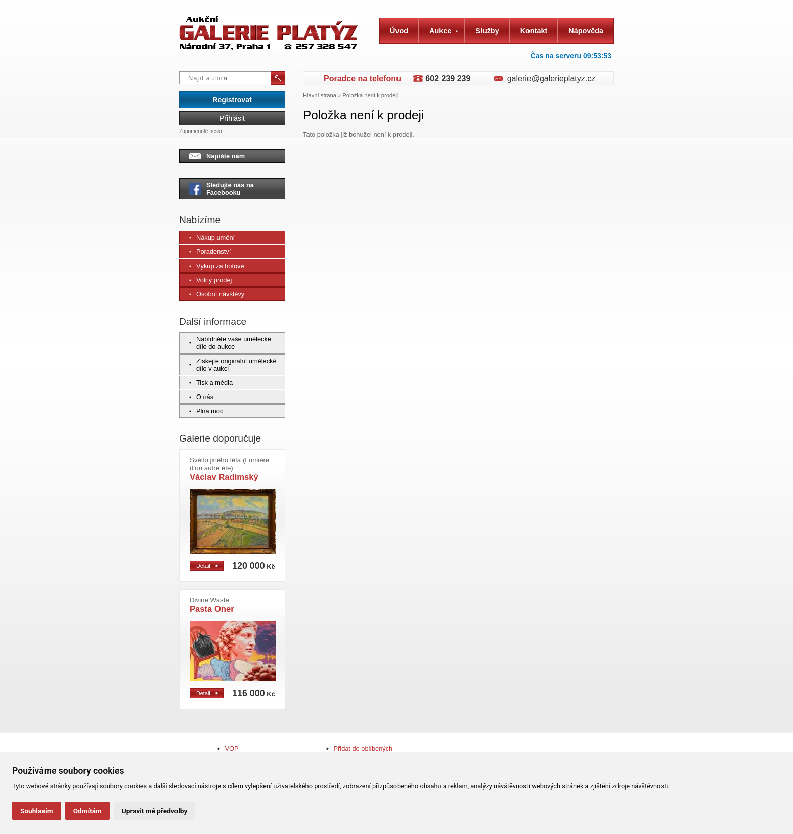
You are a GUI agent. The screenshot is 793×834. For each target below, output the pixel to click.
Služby (487, 31)
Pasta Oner (212, 605)
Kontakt (534, 31)
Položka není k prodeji (370, 95)
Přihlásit (232, 118)
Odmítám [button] (87, 811)
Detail (207, 565)
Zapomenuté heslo (200, 131)
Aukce (443, 30)
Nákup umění (212, 237)
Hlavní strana (319, 95)
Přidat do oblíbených (363, 748)
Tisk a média (211, 382)
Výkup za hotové (216, 265)
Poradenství (210, 251)
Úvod (399, 31)
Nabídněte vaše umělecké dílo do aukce (230, 343)
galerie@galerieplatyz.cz (551, 78)
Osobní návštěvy (216, 294)
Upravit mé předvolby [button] (154, 811)
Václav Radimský (229, 469)
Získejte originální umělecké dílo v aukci (233, 365)
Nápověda (585, 31)
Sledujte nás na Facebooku (221, 189)
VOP (232, 748)
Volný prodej (210, 280)
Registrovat (231, 100)
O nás (201, 396)
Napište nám (217, 156)
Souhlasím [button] (36, 811)
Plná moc (206, 411)
